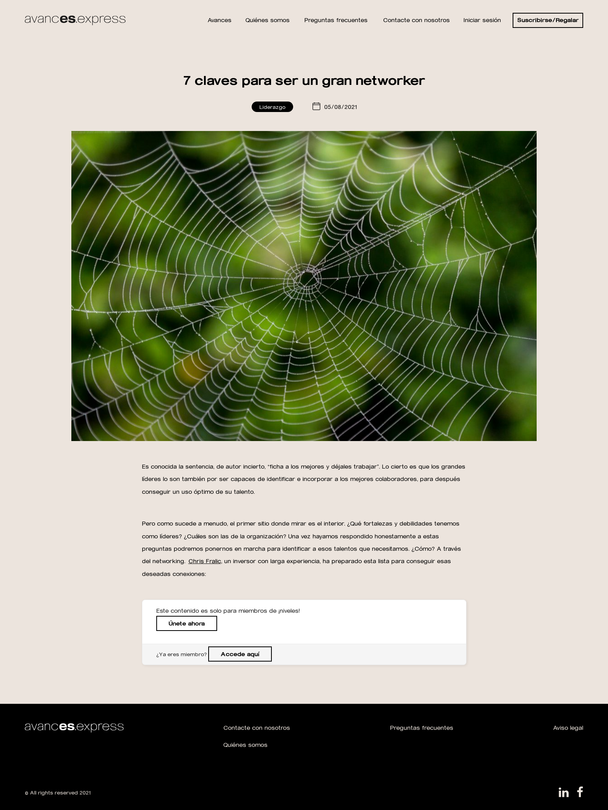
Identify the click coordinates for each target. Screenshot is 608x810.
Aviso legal (568, 727)
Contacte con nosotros (256, 727)
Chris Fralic (204, 561)
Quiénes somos (245, 744)
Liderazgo (272, 106)
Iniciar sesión (482, 20)
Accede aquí (240, 654)
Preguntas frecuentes (421, 727)
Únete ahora (187, 623)
